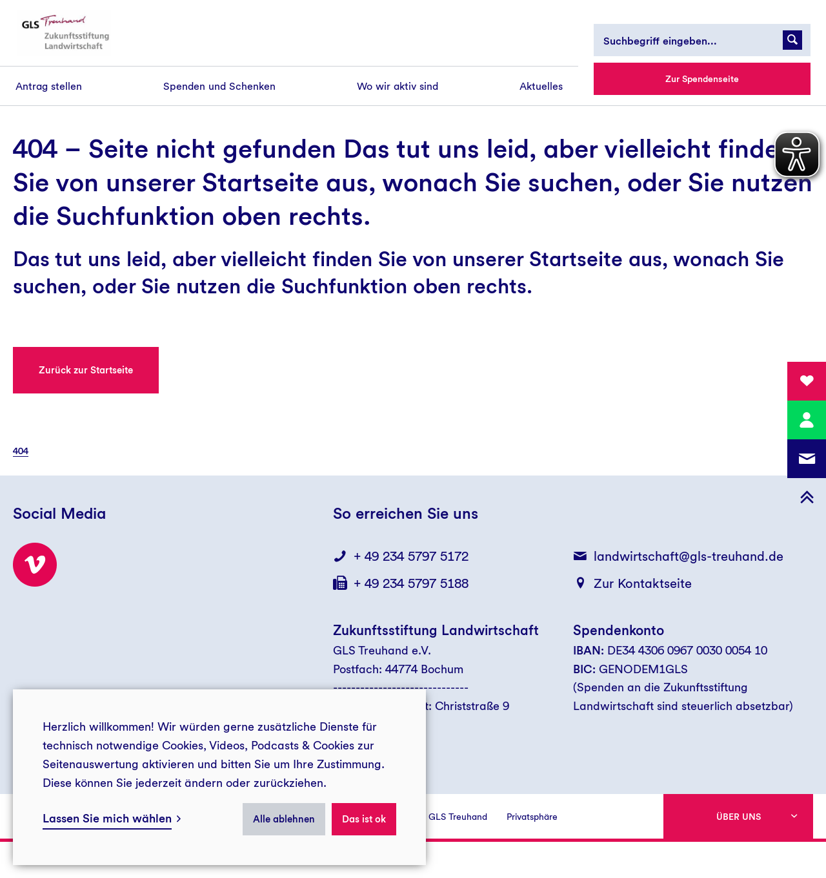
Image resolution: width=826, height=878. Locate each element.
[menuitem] (48, 86)
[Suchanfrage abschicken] (792, 40)
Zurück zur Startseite (86, 370)
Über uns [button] (738, 816)
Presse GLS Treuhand (443, 816)
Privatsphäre (532, 816)
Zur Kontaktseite (643, 583)
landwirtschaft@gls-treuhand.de (688, 556)
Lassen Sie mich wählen (107, 818)
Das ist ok (364, 819)
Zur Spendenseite (702, 79)
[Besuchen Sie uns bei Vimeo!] (35, 565)
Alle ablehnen (284, 819)
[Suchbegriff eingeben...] (702, 40)
